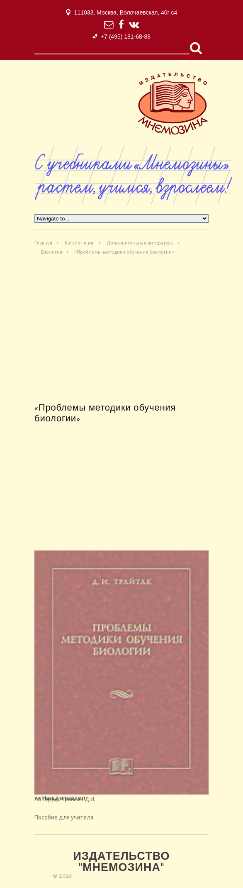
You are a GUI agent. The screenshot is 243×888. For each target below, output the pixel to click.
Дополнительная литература (140, 242)
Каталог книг (79, 242)
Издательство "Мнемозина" (121, 863)
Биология (51, 252)
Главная (43, 242)
